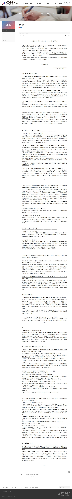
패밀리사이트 (62, 487)
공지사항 (5, 30)
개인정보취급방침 (5, 487)
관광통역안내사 (25, 3)
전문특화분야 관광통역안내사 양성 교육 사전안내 (32, 477)
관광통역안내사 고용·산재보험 (36, 3)
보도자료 (5, 37)
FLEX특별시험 (47, 3)
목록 (69, 472)
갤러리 (4, 40)
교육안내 (5, 33)
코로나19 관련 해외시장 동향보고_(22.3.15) (32, 474)
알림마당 (54, 3)
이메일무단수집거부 (15, 487)
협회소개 (17, 3)
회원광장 (60, 3)
